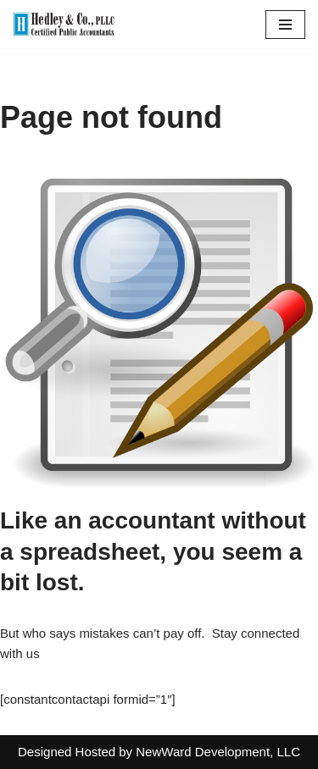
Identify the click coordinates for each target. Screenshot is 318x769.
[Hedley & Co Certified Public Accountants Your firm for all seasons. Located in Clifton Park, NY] (63, 24)
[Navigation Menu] (285, 24)
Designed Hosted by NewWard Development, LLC (159, 751)
